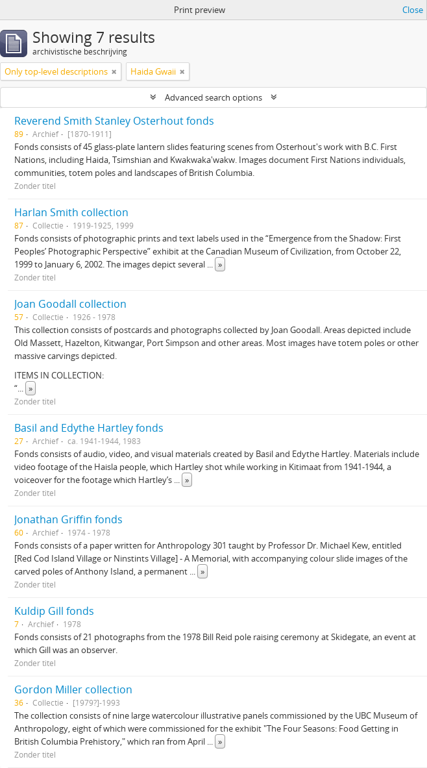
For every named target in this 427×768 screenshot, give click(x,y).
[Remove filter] (114, 71)
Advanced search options (213, 97)
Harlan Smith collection (71, 212)
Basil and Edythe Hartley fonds (89, 428)
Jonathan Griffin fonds (68, 519)
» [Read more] (220, 264)
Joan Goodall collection (70, 304)
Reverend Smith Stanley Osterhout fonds (114, 121)
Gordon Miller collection (73, 689)
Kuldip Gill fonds (54, 611)
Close (412, 10)
